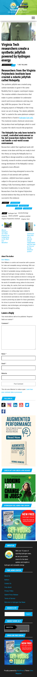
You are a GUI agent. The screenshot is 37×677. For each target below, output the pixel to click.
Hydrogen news (23, 205)
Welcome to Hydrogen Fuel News (14, 602)
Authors (6, 580)
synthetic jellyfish (24, 216)
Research (18, 208)
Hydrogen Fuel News (18, 10)
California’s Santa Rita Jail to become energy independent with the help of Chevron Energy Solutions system (31, 242)
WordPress (20, 671)
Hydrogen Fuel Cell (12, 205)
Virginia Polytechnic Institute (10, 219)
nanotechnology (23, 213)
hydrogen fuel (12, 213)
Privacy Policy (8, 591)
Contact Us (7, 583)
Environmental (15, 202)
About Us (7, 576)
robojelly (4, 216)
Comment (5, 323)
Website (4, 373)
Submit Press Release (11, 595)
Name (3, 354)
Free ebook (8, 587)
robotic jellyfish (13, 216)
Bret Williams (23, 65)
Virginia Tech (25, 219)
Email (3, 364)
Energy (21, 630)
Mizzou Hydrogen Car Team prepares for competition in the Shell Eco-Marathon (5, 236)
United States (27, 208)
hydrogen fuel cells (26, 118)
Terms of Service (9, 598)
